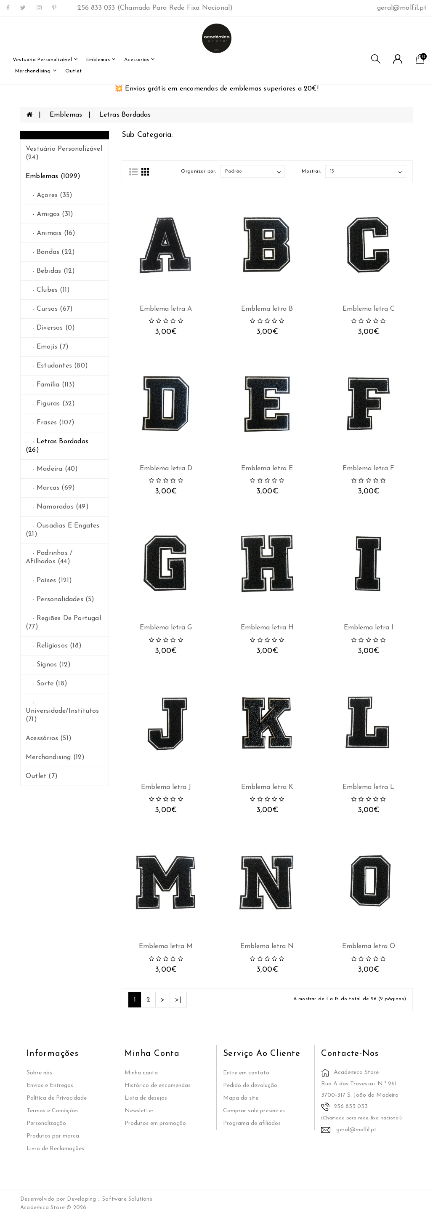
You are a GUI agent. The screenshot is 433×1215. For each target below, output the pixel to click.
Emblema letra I (368, 627)
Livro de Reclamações (55, 1149)
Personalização (46, 1123)
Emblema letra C (369, 309)
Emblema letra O (368, 946)
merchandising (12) (55, 757)
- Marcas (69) (50, 488)
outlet (73, 71)
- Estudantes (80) (57, 365)
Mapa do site (240, 1098)
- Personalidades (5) (60, 599)
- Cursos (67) (49, 309)
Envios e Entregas (50, 1085)
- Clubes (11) (48, 290)
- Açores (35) (49, 195)
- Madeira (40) (52, 469)
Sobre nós (39, 1073)
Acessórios (139, 59)
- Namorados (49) (57, 507)
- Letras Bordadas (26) (57, 445)
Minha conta (141, 1073)
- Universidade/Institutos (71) (62, 711)
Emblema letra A (166, 309)
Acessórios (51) (49, 738)
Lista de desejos (146, 1098)
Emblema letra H (267, 627)
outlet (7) (42, 776)
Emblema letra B (267, 309)
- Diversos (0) (50, 328)
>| (178, 1000)
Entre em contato (246, 1073)
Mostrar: (311, 171)
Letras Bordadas (125, 115)
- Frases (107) (50, 422)
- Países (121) (49, 580)
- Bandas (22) (50, 252)
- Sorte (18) (46, 683)
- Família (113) (50, 384)
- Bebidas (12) (50, 271)
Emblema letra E (267, 468)
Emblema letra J (166, 787)
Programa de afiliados (252, 1123)
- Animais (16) (50, 233)
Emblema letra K (267, 787)
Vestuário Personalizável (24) (64, 153)
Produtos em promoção (155, 1123)
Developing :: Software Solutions (109, 1199)
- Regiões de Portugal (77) (63, 622)
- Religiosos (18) (54, 645)
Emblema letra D (166, 468)
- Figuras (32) (50, 403)
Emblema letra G (166, 627)
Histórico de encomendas (158, 1085)
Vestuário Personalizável (45, 59)
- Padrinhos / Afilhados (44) (49, 557)
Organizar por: (198, 171)
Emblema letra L (368, 787)
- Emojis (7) (47, 347)
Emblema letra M (166, 946)
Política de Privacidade (57, 1098)
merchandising (35, 70)
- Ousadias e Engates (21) (63, 530)
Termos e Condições (53, 1111)
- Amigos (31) (49, 214)
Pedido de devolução (250, 1085)
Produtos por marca (53, 1136)
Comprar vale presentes (254, 1111)
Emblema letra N (267, 946)
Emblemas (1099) (53, 176)
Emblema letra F (368, 468)
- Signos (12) (48, 664)
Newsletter (139, 1111)
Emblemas (100, 59)
